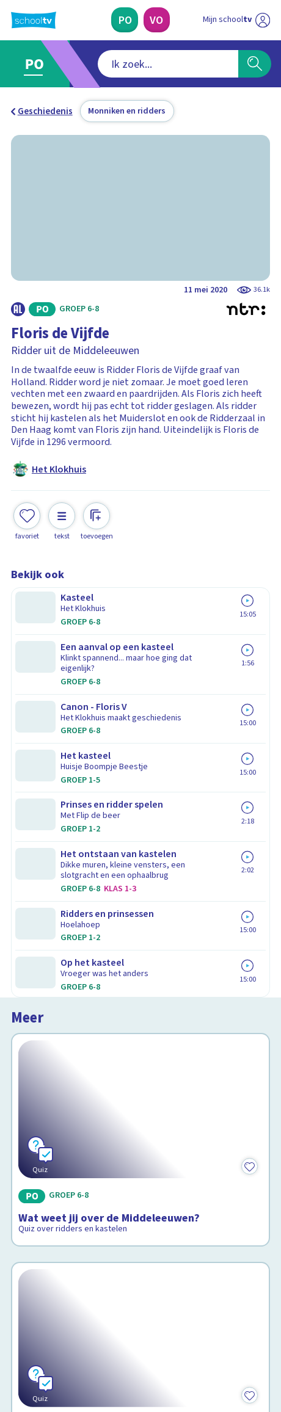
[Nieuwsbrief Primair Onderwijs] (81, 1237)
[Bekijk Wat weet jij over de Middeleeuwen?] (141, 675)
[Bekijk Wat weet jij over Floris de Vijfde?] (141, 835)
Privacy (30, 1143)
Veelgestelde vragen (62, 1110)
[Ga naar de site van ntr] (224, 1350)
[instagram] (44, 1324)
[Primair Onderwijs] (125, 19)
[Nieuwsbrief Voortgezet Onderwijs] (200, 1237)
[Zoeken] (254, 64)
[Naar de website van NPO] (262, 20)
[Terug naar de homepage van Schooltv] (33, 20)
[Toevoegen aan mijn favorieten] (26, 520)
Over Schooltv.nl (53, 1127)
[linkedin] (70, 1324)
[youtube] (97, 1324)
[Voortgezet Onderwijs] (157, 19)
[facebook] (17, 1324)
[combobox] (124, 64)
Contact (31, 1094)
